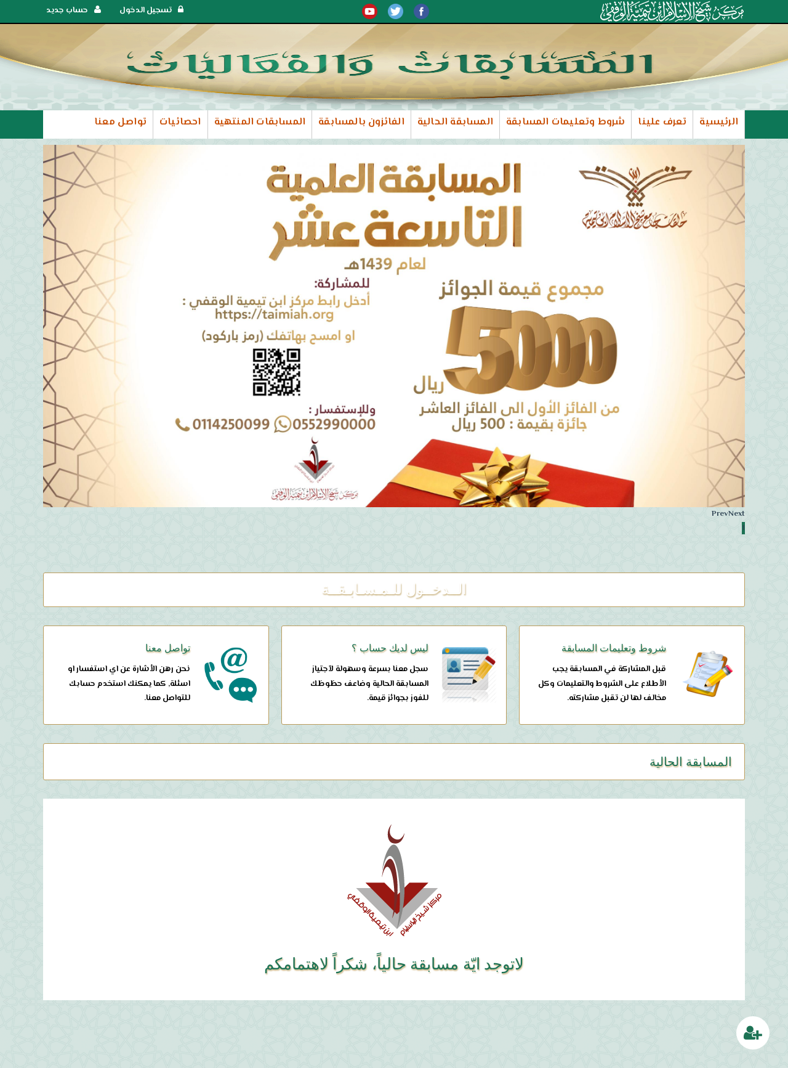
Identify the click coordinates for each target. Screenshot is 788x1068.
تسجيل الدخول (151, 10)
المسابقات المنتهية (260, 122)
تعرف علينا (662, 122)
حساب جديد (73, 10)
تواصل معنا (120, 122)
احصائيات (180, 122)
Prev (720, 514)
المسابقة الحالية (455, 122)
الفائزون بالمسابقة (361, 122)
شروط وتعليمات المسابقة (565, 122)
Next (736, 514)
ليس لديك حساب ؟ (390, 648)
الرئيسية (718, 122)
